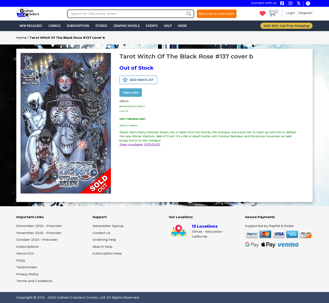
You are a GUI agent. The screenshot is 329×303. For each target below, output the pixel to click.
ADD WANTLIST (138, 80)
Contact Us (102, 233)
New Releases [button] (30, 26)
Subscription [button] (78, 26)
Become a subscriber (217, 14)
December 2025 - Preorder (39, 226)
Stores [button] (101, 26)
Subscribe (130, 92)
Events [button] (152, 26)
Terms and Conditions (34, 281)
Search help (102, 247)
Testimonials (26, 267)
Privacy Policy (27, 274)
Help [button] (168, 26)
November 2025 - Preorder (39, 233)
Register (306, 13)
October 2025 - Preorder (37, 240)
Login (291, 13)
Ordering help (104, 240)
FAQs (20, 260)
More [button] (182, 26)
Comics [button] (54, 26)
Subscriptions (27, 247)
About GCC (25, 253)
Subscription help (107, 253)
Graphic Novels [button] (126, 26)
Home (21, 38)
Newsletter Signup (108, 226)
